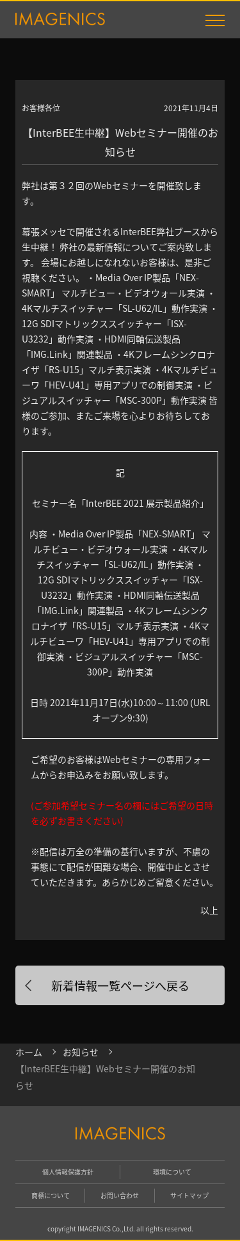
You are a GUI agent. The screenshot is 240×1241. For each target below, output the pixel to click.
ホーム (28, 1051)
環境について (172, 1171)
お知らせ (81, 1051)
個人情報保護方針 (67, 1171)
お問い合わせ (119, 1195)
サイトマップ (189, 1195)
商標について (50, 1195)
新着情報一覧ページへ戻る (120, 985)
